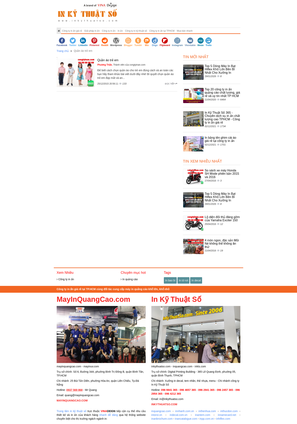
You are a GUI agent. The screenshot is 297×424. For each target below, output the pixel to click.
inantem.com (202, 414)
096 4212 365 (173, 393)
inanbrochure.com (162, 418)
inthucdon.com (229, 411)
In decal (196, 280)
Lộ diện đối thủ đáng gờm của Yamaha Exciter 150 (222, 218)
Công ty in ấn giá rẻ (72, 31)
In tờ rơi (183, 280)
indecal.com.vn (178, 414)
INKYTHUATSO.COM (164, 404)
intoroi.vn (156, 414)
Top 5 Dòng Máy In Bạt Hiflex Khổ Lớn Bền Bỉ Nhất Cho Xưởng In (220, 69)
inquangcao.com (161, 411)
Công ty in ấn (108, 31)
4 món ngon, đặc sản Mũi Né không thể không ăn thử (222, 244)
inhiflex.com (223, 418)
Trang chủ (63, 50)
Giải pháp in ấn (92, 31)
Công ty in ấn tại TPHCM (161, 31)
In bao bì (170, 280)
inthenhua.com (207, 411)
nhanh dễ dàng (108, 414)
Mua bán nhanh (184, 31)
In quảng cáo (129, 279)
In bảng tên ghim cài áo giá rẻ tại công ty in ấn (220, 139)
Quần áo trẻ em (107, 60)
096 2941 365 (206, 389)
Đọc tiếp (171, 84)
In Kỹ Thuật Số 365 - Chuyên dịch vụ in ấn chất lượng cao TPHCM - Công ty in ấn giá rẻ (222, 117)
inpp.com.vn (207, 418)
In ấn (120, 31)
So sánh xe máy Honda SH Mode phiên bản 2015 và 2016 (222, 174)
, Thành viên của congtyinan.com (121, 64)
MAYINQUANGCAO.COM (72, 400)
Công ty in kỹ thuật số (136, 31)
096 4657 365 (188, 389)
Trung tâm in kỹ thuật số (71, 411)
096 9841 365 (169, 389)
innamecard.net (227, 414)
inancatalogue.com (186, 418)
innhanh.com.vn (184, 411)
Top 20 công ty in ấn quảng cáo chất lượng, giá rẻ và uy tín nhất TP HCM (222, 93)
